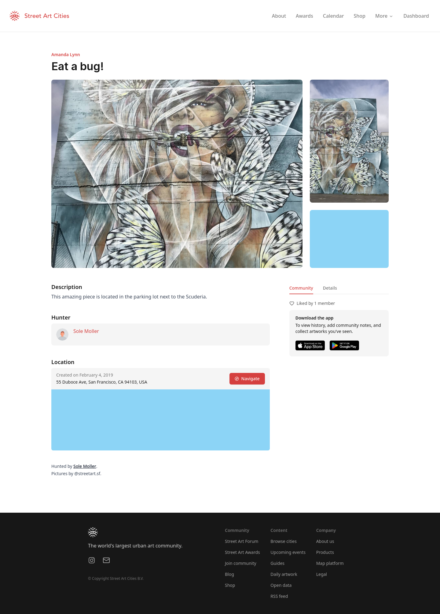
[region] (349, 239)
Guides (277, 563)
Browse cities (283, 541)
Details (330, 288)
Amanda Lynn (65, 54)
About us (325, 541)
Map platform (330, 563)
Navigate (247, 378)
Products (325, 552)
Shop (230, 585)
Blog (229, 574)
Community (301, 288)
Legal (321, 574)
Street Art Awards (242, 552)
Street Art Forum (241, 541)
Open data (281, 585)
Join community (240, 563)
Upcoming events (288, 552)
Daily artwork (283, 574)
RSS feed (279, 596)
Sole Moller (86, 331)
